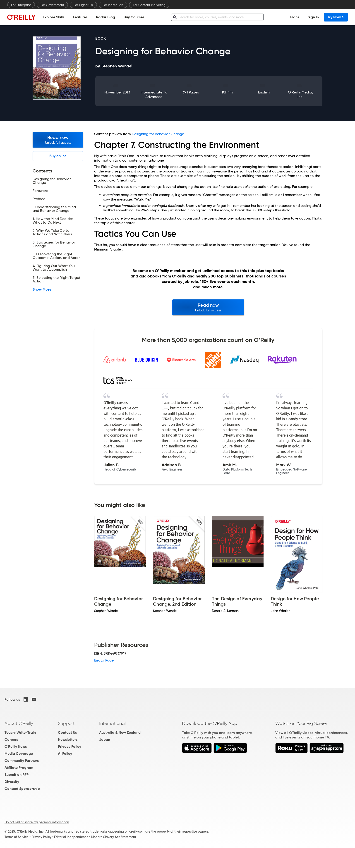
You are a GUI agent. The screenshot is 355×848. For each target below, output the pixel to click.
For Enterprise (21, 5)
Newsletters (67, 739)
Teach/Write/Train (20, 732)
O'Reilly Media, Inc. (300, 94)
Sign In (313, 17)
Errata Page (104, 660)
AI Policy (65, 753)
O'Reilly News (16, 746)
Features (80, 17)
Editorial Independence (71, 837)
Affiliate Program (19, 767)
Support (66, 723)
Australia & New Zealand (120, 732)
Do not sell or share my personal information (37, 822)
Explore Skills (53, 17)
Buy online (58, 155)
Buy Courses (134, 17)
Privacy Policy (69, 746)
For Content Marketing (149, 5)
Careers (11, 739)
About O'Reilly (19, 723)
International (112, 723)
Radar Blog (105, 17)
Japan (104, 739)
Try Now (335, 17)
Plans (294, 17)
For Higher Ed (83, 5)
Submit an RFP (17, 774)
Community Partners (22, 760)
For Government (52, 5)
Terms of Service (17, 837)
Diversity (12, 781)
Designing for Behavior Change (158, 134)
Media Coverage (19, 753)
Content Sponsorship (22, 788)
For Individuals (113, 5)
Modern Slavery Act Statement (113, 837)
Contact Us (67, 732)
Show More (42, 289)
